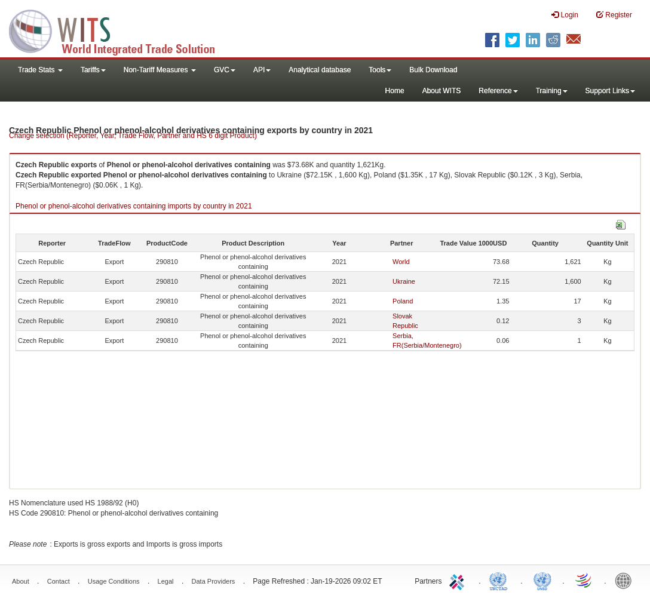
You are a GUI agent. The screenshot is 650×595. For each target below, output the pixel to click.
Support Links (610, 91)
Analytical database (320, 70)
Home (394, 91)
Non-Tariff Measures (160, 70)
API (262, 70)
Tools (380, 70)
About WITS (441, 91)
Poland (403, 301)
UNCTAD (501, 580)
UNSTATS (542, 580)
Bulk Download (433, 70)
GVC (224, 70)
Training (552, 91)
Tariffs (93, 70)
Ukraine (404, 281)
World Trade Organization (584, 580)
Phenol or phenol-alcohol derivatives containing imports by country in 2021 (134, 206)
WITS (119, 30)
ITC (459, 580)
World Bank (626, 580)
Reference (498, 91)
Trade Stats (40, 70)
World (401, 261)
